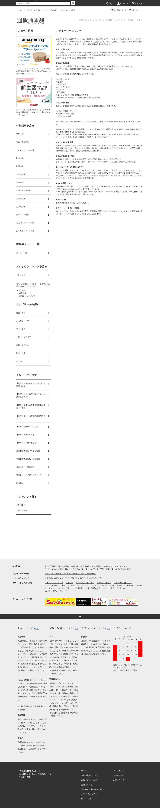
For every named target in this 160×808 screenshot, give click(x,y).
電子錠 (119, 585)
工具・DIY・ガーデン (123, 583)
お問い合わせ (134, 10)
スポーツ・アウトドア (54, 583)
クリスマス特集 (120, 566)
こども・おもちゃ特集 (54, 569)
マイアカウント (119, 771)
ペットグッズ (83, 585)
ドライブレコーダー (99, 585)
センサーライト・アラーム (114, 588)
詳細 (37, 628)
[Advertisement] (33, 537)
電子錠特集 (85, 566)
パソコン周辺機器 (52, 585)
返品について (86, 785)
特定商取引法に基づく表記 (92, 789)
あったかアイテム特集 (95, 569)
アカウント (122, 3)
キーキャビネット (66, 588)
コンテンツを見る (67, 10)
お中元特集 (107, 566)
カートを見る (118, 775)
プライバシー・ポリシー (72, 44)
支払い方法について (89, 775)
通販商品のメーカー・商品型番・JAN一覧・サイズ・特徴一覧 (70, 574)
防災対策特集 (63, 566)
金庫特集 (74, 566)
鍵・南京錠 (129, 585)
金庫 (112, 585)
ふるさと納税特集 (123, 569)
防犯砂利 (79, 588)
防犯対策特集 (50, 566)
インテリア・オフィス (85, 583)
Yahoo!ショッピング (27, 296)
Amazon (22, 290)
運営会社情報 (21, 510)
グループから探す (50, 10)
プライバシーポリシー (90, 794)
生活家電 (69, 583)
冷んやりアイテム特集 (74, 569)
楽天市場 (22, 293)
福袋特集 (109, 569)
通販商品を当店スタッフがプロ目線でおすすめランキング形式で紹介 (73, 578)
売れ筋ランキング (118, 10)
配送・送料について (89, 780)
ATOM (89, 799)
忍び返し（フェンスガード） (57, 591)
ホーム (19, 10)
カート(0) (137, 3)
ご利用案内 (20, 505)
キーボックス (50, 588)
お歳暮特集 (96, 566)
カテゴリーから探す (31, 10)
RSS (83, 799)
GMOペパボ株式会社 (95, 39)
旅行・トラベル (68, 585)
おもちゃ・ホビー (104, 583)
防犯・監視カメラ (93, 588)
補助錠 (139, 585)
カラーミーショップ (77, 42)
